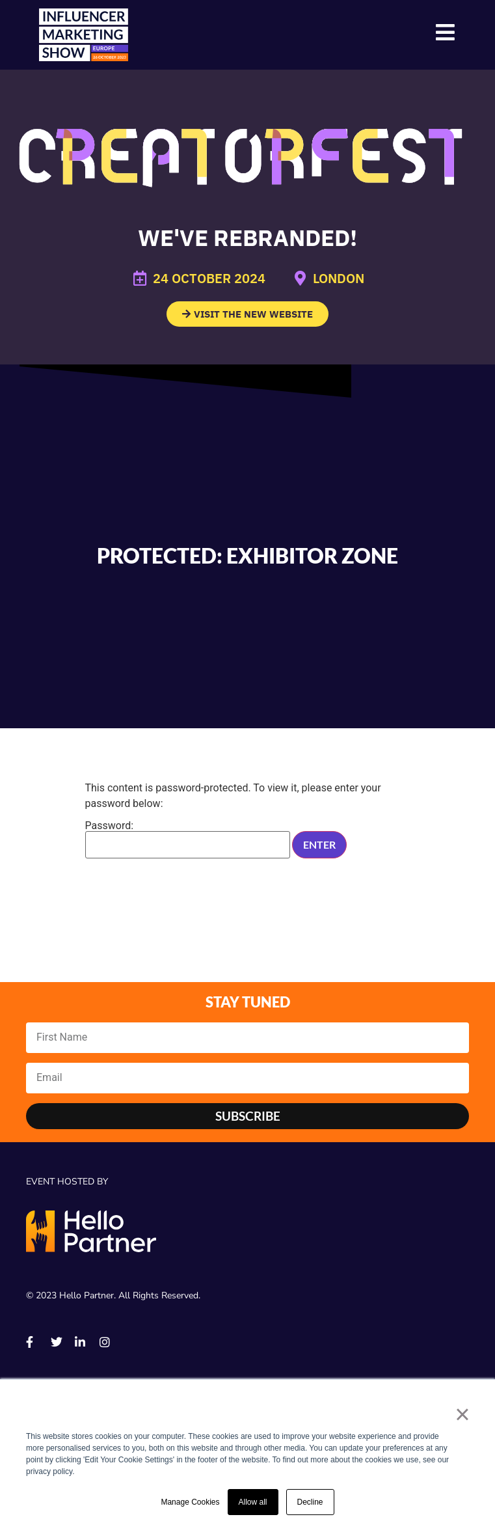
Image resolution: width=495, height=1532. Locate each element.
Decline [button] (310, 1502)
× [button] (462, 1414)
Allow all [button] (253, 1502)
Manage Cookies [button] (190, 1502)
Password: (188, 839)
